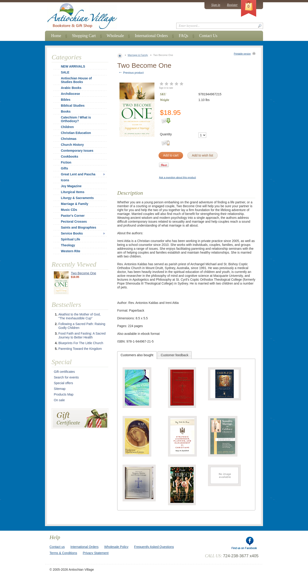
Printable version (242, 54)
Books (66, 111)
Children (67, 127)
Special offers (63, 383)
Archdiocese (70, 94)
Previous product (131, 72)
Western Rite (70, 251)
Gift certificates (64, 371)
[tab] (137, 355)
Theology (68, 245)
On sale (59, 400)
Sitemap (59, 389)
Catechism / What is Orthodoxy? (76, 119)
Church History (72, 144)
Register (232, 5)
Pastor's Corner (72, 215)
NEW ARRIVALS (73, 66)
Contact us (57, 547)
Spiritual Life (70, 239)
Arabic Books (71, 88)
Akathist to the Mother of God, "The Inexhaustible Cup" (79, 316)
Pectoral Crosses (74, 221)
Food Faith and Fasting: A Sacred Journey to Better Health (82, 335)
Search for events (66, 377)
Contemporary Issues (77, 150)
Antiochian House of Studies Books (76, 80)
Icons (65, 180)
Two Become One (83, 273)
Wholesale (115, 35)
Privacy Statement (96, 553)
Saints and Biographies (78, 227)
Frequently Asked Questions (154, 547)
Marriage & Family (138, 55)
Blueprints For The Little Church (80, 343)
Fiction (66, 162)
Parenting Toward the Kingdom (80, 349)
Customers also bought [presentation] (137, 355)
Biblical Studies (72, 105)
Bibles (65, 99)
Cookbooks (69, 156)
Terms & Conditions (63, 553)
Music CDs (69, 210)
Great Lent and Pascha (78, 174)
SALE (65, 72)
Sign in (215, 5)
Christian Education (76, 133)
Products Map (63, 394)
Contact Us (208, 35)
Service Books (72, 233)
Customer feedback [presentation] (174, 355)
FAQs (183, 35)
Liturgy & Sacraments (77, 198)
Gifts (64, 168)
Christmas (65, 139)
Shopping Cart (84, 35)
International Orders (151, 35)
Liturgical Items (72, 192)
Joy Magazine (71, 186)
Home (56, 35)
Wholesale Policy (116, 547)
